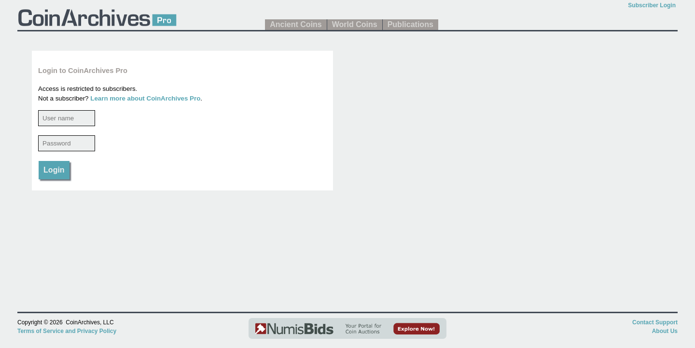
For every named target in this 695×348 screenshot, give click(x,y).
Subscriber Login (652, 5)
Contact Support (655, 322)
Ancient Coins (296, 24)
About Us (665, 331)
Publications (410, 24)
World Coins (354, 24)
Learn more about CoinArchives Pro (145, 98)
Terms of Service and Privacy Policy (66, 331)
